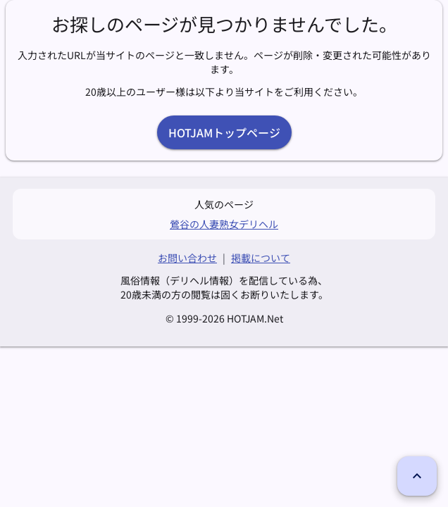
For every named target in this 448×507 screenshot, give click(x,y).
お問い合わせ (187, 258)
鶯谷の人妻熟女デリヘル (224, 224)
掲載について (260, 258)
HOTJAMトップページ (224, 132)
